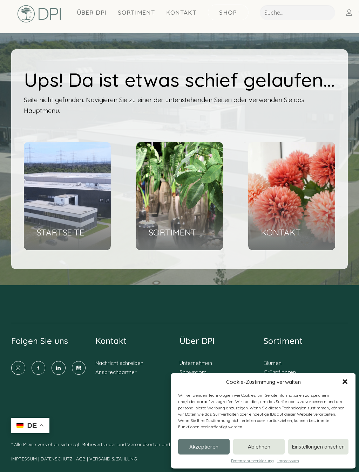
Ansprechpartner (116, 372)
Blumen (273, 363)
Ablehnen (259, 446)
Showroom (193, 372)
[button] (344, 381)
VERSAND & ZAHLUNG (113, 459)
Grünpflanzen (280, 372)
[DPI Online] (37, 16)
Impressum (288, 460)
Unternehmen (196, 363)
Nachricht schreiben (119, 363)
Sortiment (133, 15)
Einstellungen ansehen (318, 446)
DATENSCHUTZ (57, 459)
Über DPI (88, 15)
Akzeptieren (203, 446)
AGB (81, 459)
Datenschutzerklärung (252, 460)
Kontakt (178, 15)
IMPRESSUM (24, 459)
